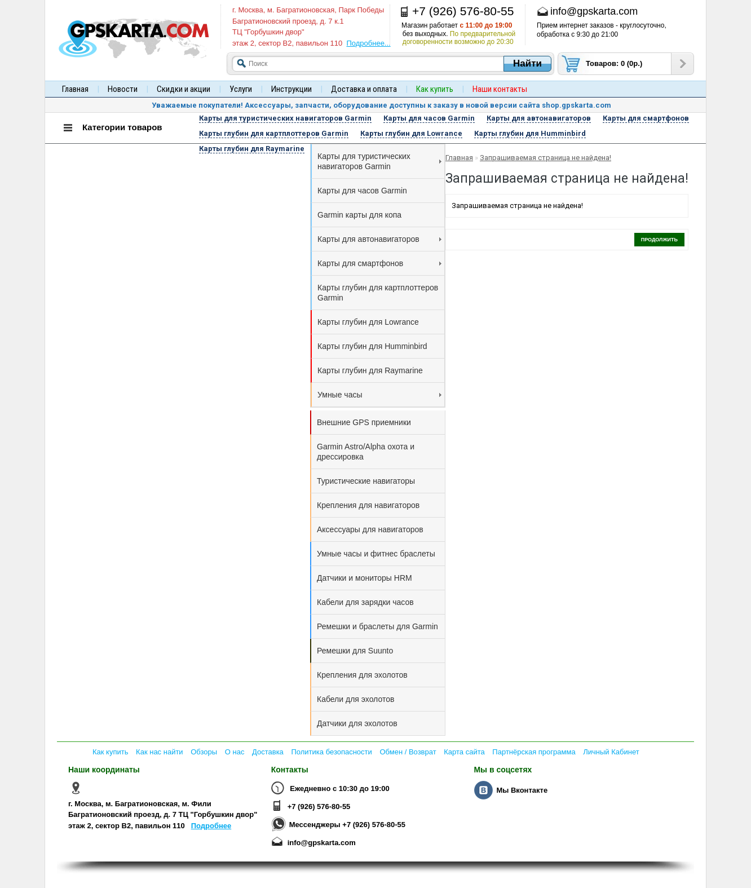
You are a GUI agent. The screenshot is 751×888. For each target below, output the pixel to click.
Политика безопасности (331, 752)
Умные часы (379, 394)
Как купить (110, 752)
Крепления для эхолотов (362, 674)
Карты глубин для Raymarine (370, 370)
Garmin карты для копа (359, 214)
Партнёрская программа (533, 752)
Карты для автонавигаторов (379, 239)
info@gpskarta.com (322, 842)
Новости (123, 89)
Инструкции (291, 89)
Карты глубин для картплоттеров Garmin (377, 292)
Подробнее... (368, 43)
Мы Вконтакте (521, 790)
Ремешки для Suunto (355, 650)
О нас (235, 752)
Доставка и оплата (364, 89)
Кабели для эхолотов (355, 699)
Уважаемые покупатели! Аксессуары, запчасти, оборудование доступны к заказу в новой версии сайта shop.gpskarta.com (381, 105)
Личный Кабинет (611, 752)
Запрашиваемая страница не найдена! (545, 157)
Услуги (240, 89)
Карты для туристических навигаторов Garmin (379, 161)
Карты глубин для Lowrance (368, 321)
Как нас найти (159, 752)
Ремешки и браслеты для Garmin (377, 626)
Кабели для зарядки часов (365, 602)
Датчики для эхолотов (357, 723)
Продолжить (659, 239)
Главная (75, 89)
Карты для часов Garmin (362, 190)
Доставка (268, 752)
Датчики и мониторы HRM (364, 577)
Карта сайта (464, 752)
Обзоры (204, 752)
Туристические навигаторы (366, 480)
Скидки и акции (183, 89)
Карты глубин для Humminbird (372, 346)
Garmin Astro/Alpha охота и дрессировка (365, 451)
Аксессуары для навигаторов (370, 529)
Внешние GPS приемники (364, 422)
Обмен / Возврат (407, 752)
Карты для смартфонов (379, 263)
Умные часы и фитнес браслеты (376, 553)
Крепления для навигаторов (368, 505)
